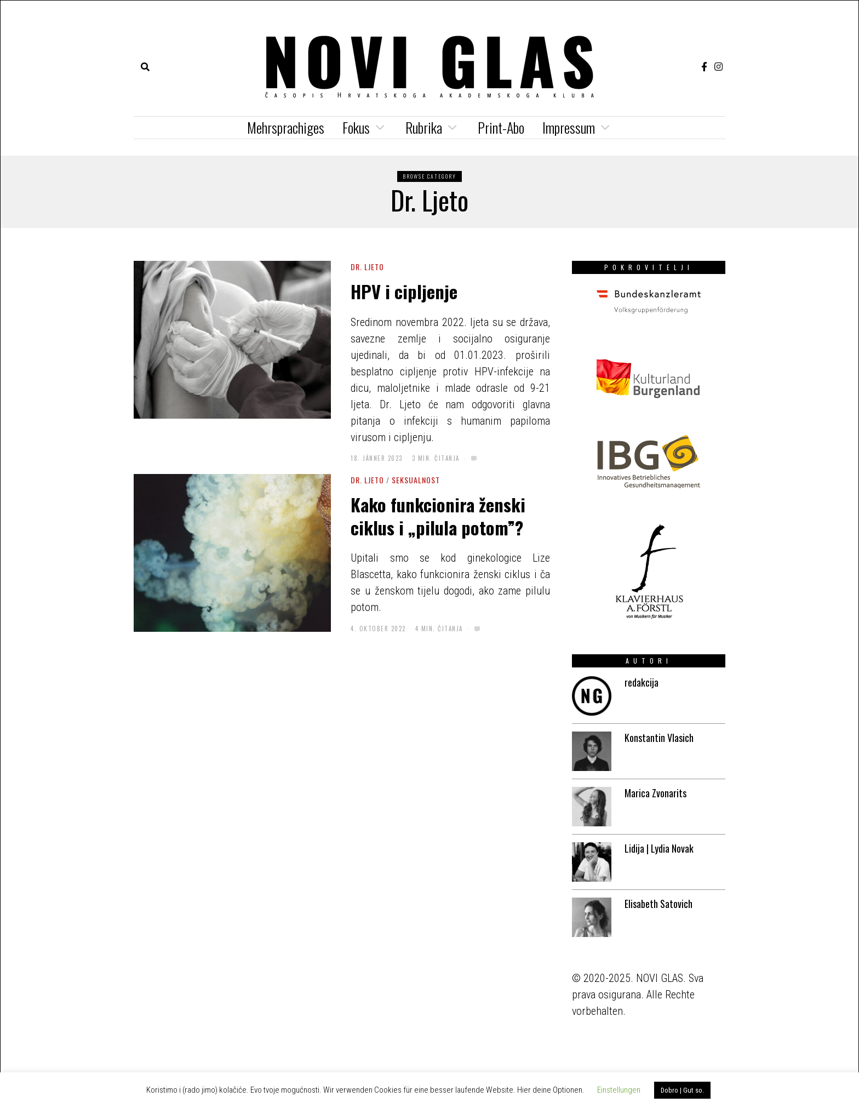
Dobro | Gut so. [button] (682, 1090)
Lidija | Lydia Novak (659, 848)
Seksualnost (416, 480)
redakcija (641, 682)
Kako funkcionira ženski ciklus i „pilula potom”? (438, 515)
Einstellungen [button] (618, 1090)
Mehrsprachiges (285, 127)
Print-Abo (501, 127)
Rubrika (423, 127)
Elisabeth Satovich (658, 903)
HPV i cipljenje (406, 291)
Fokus (356, 127)
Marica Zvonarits (655, 793)
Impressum (568, 127)
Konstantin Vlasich (659, 737)
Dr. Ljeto (367, 266)
